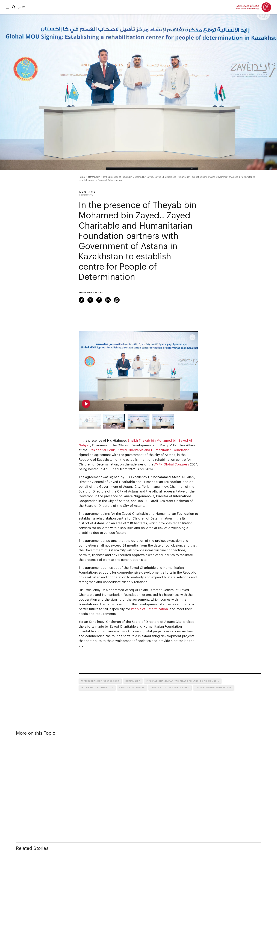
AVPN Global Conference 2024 (100, 681)
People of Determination (149, 609)
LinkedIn (108, 300)
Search (13, 7)
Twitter (90, 300)
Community (94, 177)
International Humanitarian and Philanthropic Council (182, 681)
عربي (21, 6)
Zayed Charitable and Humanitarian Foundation (153, 450)
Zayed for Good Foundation (213, 687)
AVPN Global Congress (171, 464)
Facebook (99, 300)
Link (81, 300)
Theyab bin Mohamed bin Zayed (170, 687)
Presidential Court (102, 450)
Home (82, 177)
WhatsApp (117, 300)
